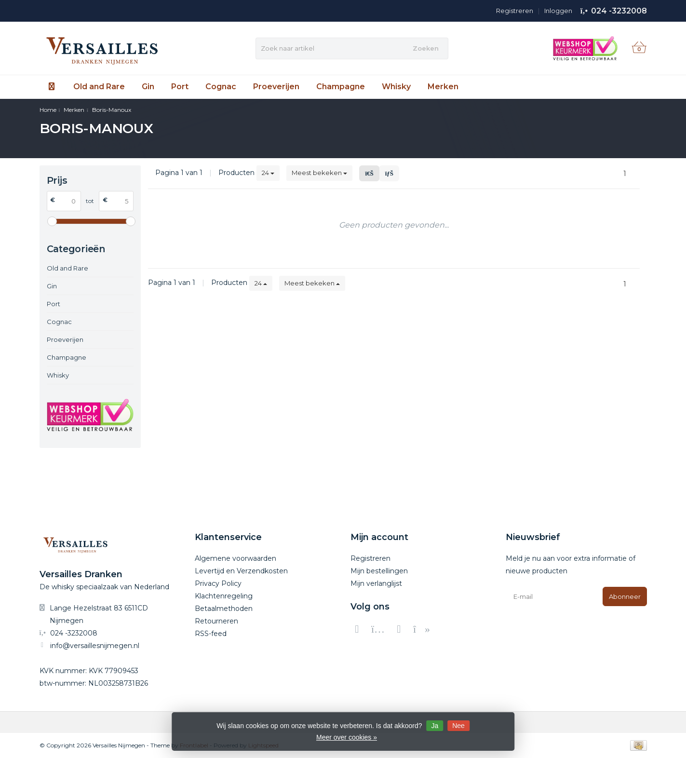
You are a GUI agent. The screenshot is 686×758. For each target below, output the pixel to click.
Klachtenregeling (224, 596)
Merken (443, 86)
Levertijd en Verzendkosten (241, 571)
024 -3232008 (619, 10)
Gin (148, 86)
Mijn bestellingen (379, 571)
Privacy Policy (218, 583)
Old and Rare (99, 86)
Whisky (396, 86)
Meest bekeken (319, 172)
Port (179, 86)
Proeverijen (276, 86)
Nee (458, 726)
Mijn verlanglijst (376, 583)
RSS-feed (211, 633)
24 (268, 172)
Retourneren (216, 621)
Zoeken (426, 48)
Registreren (514, 10)
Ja (434, 726)
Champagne (340, 86)
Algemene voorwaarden (235, 558)
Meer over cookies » (346, 737)
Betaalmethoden (224, 608)
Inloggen (558, 10)
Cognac (220, 86)
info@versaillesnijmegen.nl (94, 645)
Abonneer (625, 596)
